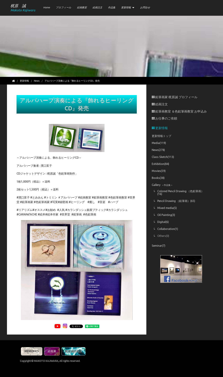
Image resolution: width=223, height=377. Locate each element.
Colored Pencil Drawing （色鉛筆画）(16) (180, 192)
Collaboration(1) (167, 228)
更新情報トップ (161, 135)
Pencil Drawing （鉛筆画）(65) (176, 200)
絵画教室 (82, 7)
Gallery (162, 184)
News (37, 80)
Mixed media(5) (167, 207)
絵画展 (52, 351)
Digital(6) (163, 221)
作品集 (111, 7)
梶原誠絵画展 (73, 351)
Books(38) (158, 177)
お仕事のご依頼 (164, 118)
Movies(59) (159, 170)
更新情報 (126, 7)
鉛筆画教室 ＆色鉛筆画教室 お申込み (179, 111)
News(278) (158, 149)
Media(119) (159, 142)
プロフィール (63, 7)
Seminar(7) (158, 245)
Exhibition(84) (160, 163)
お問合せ (145, 7)
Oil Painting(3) (166, 214)
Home (46, 7)
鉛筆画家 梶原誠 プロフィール (174, 97)
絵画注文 (97, 7)
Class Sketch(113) (163, 156)
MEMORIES (32, 351)
